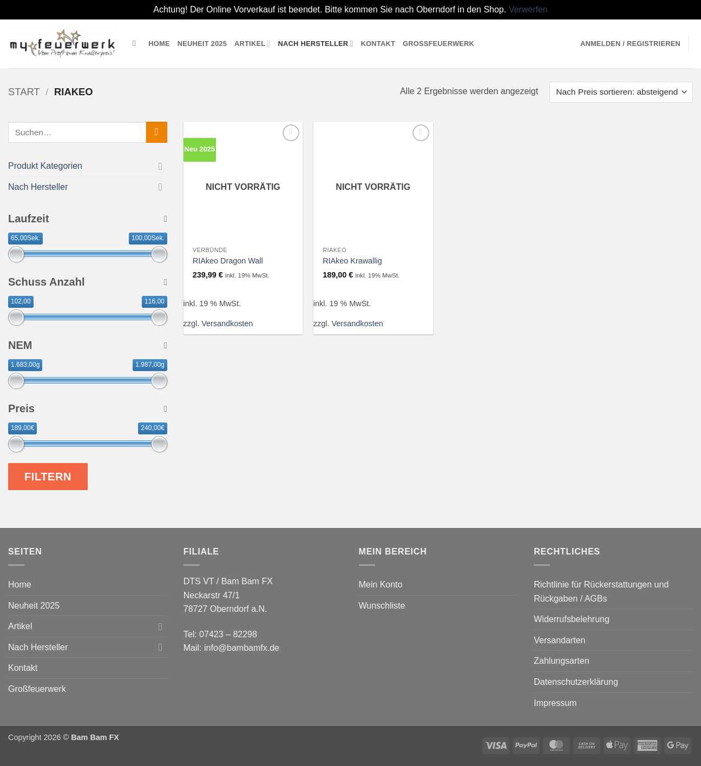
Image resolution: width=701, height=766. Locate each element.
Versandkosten (227, 323)
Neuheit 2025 (202, 43)
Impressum (555, 703)
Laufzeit (87, 219)
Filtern (47, 477)
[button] (630, 44)
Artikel (252, 43)
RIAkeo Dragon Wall (228, 260)
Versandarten (559, 640)
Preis (87, 408)
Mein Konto (381, 584)
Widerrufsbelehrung (572, 619)
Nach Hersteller (315, 43)
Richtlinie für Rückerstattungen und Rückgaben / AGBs (601, 591)
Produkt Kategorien (45, 165)
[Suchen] (137, 43)
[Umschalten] (160, 165)
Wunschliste (382, 605)
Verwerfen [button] (528, 9)
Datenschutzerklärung (576, 681)
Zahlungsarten (561, 660)
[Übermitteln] (156, 132)
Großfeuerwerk (438, 43)
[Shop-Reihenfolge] (621, 92)
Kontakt (378, 43)
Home (158, 43)
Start (24, 91)
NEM (87, 345)
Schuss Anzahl (87, 282)
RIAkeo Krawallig (352, 260)
